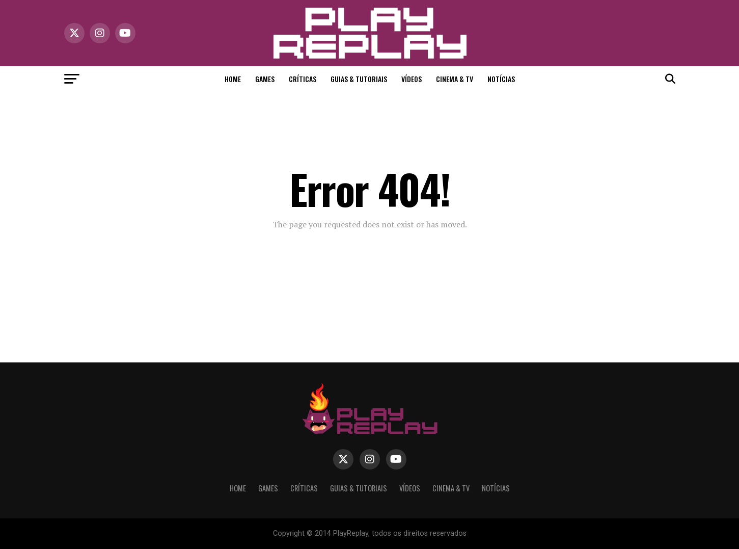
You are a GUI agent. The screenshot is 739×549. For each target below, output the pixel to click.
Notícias (501, 78)
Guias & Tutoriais (359, 78)
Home (233, 78)
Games (265, 78)
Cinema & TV (454, 78)
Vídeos (411, 78)
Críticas (302, 78)
